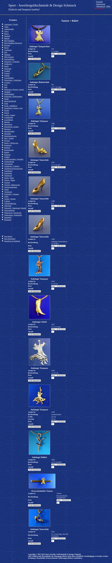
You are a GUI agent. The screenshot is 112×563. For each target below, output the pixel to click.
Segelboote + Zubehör (11, 166)
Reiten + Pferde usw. (11, 143)
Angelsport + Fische (11, 24)
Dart (5, 52)
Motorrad (7, 129)
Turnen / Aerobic (10, 199)
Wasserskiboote (9, 210)
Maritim (7, 122)
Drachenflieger (9, 59)
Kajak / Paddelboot (10, 106)
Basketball (7, 217)
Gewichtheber (9, 78)
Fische (6, 66)
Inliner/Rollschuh (10, 101)
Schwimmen (8, 164)
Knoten (6, 113)
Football (7, 71)
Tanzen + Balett (9, 180)
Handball (7, 92)
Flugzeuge (7, 69)
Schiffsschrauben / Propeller (13, 159)
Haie (5, 87)
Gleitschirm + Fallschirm (12, 80)
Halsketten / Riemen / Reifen (14, 89)
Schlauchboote (9, 162)
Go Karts (7, 82)
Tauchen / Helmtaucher (12, 185)
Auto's (6, 31)
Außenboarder (9, 29)
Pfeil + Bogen (9, 138)
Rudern (6, 152)
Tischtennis (8, 192)
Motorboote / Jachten (11, 127)
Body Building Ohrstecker (13, 43)
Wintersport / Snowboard (12, 213)
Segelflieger (8, 171)
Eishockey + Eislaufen (11, 62)
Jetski (6, 103)
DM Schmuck (9, 57)
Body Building (9, 41)
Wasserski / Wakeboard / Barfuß (15, 208)
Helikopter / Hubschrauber (13, 96)
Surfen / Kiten (9, 178)
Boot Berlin (8, 236)
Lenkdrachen (8, 117)
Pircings (7, 141)
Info (5, 227)
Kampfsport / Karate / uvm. (13, 108)
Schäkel (7, 157)
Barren (6, 34)
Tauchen (7, 182)
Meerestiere (8, 124)
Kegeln (6, 110)
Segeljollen (8, 173)
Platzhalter (7, 220)
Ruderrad (7, 155)
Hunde (6, 99)
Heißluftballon (9, 94)
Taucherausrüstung (10, 187)
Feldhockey (8, 64)
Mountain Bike (9, 131)
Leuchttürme (8, 120)
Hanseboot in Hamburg (12, 241)
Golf (5, 85)
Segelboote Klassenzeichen (13, 169)
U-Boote (7, 201)
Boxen (6, 48)
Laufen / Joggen (9, 115)
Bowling (7, 45)
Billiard (6, 38)
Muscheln (7, 134)
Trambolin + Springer (11, 194)
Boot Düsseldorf (9, 239)
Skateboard (8, 175)
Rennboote (8, 145)
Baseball (7, 36)
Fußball (6, 76)
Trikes (6, 196)
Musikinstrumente (10, 136)
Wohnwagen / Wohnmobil (13, 215)
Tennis (6, 189)
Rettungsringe (9, 150)
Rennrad (7, 148)
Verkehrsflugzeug (10, 203)
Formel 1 (7, 73)
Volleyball (7, 206)
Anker (6, 27)
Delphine (7, 55)
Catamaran (8, 50)
